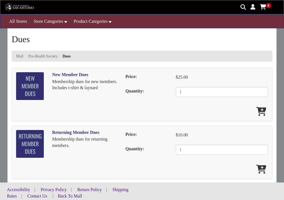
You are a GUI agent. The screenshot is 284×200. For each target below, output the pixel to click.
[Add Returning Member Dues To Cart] (261, 169)
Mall (19, 56)
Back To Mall (70, 196)
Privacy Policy (54, 189)
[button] (253, 7)
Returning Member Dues (75, 132)
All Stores (18, 21)
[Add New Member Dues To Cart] (261, 112)
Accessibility (18, 189)
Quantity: (134, 91)
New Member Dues (70, 74)
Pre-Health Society (43, 56)
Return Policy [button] (89, 189)
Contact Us (37, 196)
